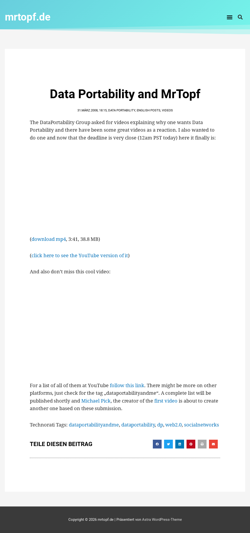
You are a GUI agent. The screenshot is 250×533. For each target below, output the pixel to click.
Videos (167, 110)
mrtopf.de (28, 17)
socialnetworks (201, 424)
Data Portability (121, 110)
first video (165, 400)
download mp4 (48, 239)
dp (160, 424)
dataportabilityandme (94, 424)
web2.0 (173, 424)
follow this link (127, 385)
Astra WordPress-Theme (162, 519)
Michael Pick (96, 400)
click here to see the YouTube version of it (79, 255)
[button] (229, 17)
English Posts (148, 110)
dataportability (138, 424)
